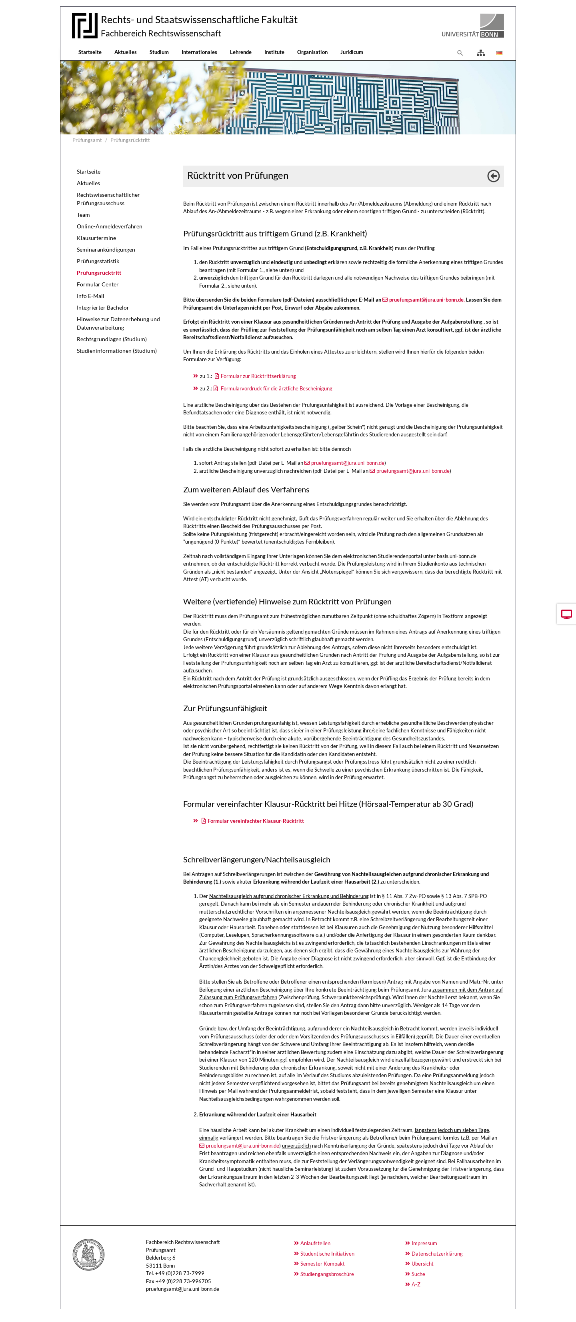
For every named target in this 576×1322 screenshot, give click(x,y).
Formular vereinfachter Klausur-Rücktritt (256, 821)
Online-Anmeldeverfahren (109, 226)
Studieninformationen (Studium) (117, 350)
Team (83, 214)
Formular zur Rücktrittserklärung (258, 376)
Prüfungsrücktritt (99, 272)
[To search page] (460, 53)
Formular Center (98, 284)
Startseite (90, 52)
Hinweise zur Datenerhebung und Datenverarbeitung (118, 323)
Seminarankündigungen (106, 249)
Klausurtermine (96, 237)
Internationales (199, 52)
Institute (274, 52)
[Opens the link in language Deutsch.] (498, 53)
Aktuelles (125, 52)
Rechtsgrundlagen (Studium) (112, 339)
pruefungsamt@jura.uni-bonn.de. (427, 299)
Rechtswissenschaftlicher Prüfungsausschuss (108, 198)
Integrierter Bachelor (103, 307)
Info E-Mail (90, 295)
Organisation (312, 52)
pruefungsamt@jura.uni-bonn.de (347, 463)
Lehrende (241, 52)
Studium (159, 52)
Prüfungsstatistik (98, 261)
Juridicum (351, 52)
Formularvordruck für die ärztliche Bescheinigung (276, 388)
